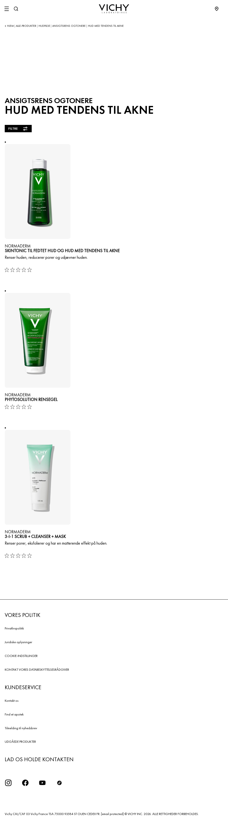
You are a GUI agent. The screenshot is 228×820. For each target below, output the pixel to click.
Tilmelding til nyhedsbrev (21, 728)
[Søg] (16, 9)
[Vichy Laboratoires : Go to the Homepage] (114, 8)
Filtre (18, 129)
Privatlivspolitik (14, 628)
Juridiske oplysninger (18, 642)
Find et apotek (14, 714)
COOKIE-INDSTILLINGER (21, 656)
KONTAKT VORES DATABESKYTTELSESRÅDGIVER (37, 669)
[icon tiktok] (59, 782)
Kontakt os (11, 700)
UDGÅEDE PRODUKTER (20, 741)
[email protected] (112, 814)
